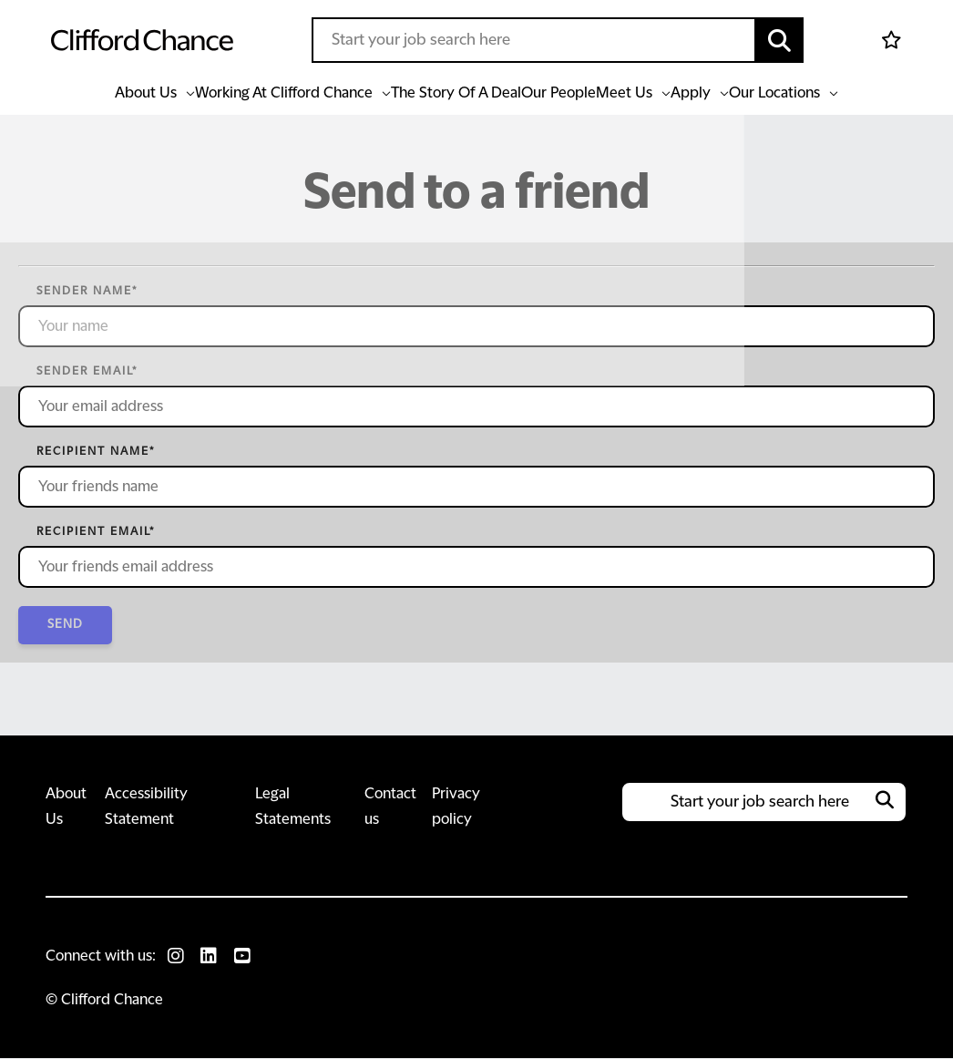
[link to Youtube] (247, 957)
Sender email (87, 370)
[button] (780, 40)
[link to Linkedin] (212, 957)
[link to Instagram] (177, 957)
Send (68, 625)
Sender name (87, 290)
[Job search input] (534, 40)
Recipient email (95, 531)
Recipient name (95, 451)
